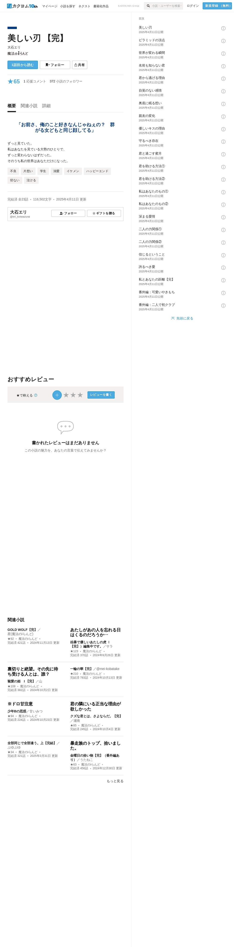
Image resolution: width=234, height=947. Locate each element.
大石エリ (14, 47)
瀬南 (76, 720)
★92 (10, 638)
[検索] (148, 6)
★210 (74, 673)
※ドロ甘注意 (20, 704)
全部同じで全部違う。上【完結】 (32, 743)
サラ (109, 646)
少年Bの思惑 (16, 711)
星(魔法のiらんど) (20, 634)
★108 (11, 686)
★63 (73, 764)
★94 (10, 716)
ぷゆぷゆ (14, 747)
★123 (74, 651)
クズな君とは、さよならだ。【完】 (96, 716)
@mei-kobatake (107, 669)
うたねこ (86, 760)
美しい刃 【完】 (37, 38)
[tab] (12, 107)
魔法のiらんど (27, 638)
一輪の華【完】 (81, 669)
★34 (10, 752)
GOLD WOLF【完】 (22, 630)
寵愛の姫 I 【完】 (21, 681)
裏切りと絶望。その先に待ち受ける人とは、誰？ (32, 672)
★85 (73, 725)
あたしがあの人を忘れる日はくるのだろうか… (95, 632)
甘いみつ (36, 711)
